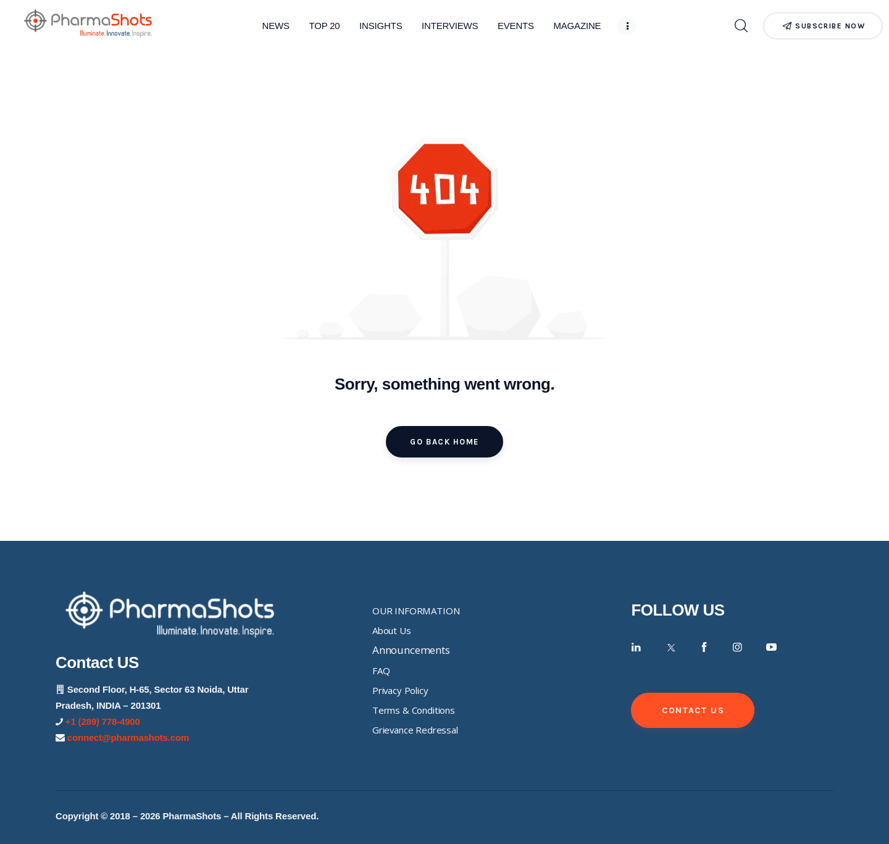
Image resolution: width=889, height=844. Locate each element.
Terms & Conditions (413, 710)
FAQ (381, 670)
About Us (391, 630)
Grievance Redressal (415, 730)
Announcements (411, 650)
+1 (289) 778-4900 (102, 721)
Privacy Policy (400, 690)
